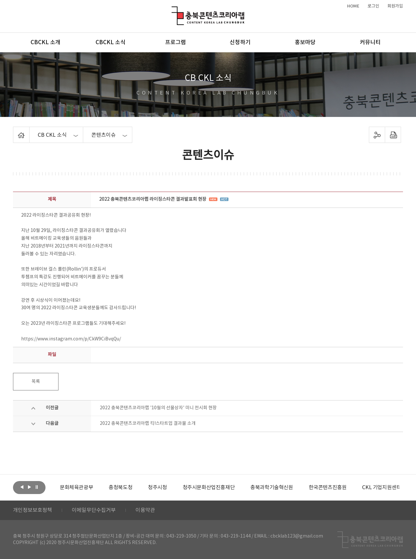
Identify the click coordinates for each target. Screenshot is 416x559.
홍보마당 (305, 42)
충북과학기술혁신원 (271, 487)
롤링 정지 (36, 487)
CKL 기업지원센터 (381, 487)
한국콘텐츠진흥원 (328, 487)
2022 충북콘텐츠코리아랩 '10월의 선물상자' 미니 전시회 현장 (158, 408)
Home (14, 130)
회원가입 (395, 6)
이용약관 (145, 510)
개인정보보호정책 (32, 510)
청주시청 (157, 487)
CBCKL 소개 (45, 42)
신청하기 (240, 42)
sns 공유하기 (377, 134)
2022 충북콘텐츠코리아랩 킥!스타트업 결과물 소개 (148, 423)
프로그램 (175, 42)
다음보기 (29, 487)
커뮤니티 (370, 42)
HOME (353, 6)
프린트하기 (393, 134)
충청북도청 (120, 487)
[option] (76, 487)
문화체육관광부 (76, 487)
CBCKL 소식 (110, 42)
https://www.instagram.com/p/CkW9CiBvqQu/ (71, 339)
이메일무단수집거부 (94, 510)
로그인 (373, 6)
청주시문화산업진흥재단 (209, 487)
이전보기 (22, 487)
